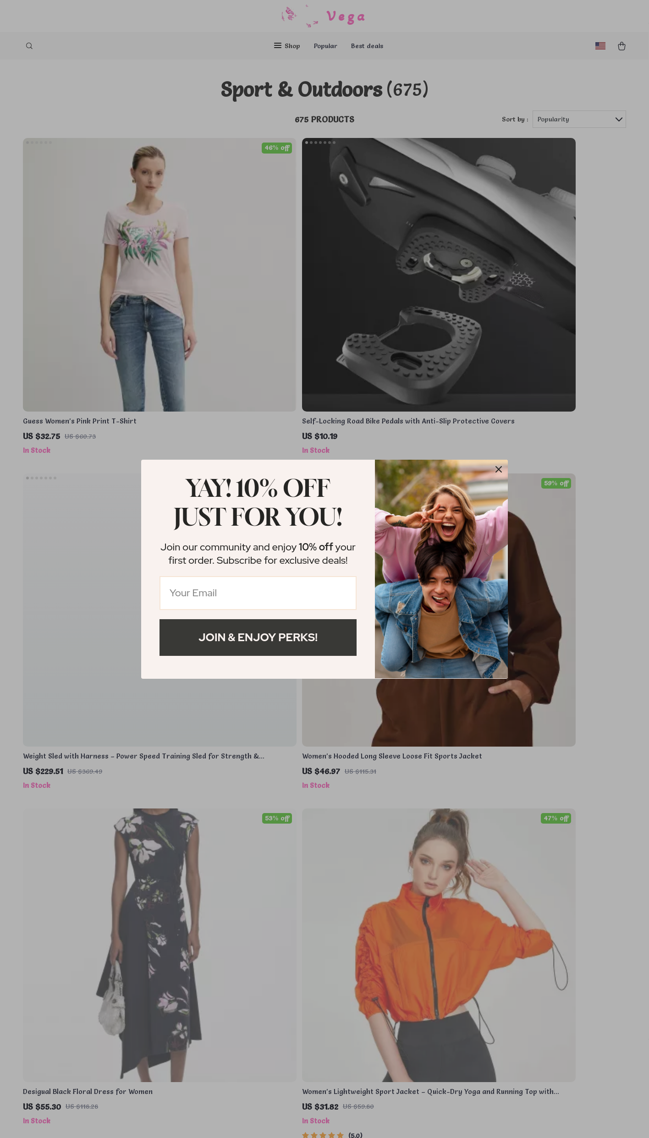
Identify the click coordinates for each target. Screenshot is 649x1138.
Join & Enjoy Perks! (258, 637)
